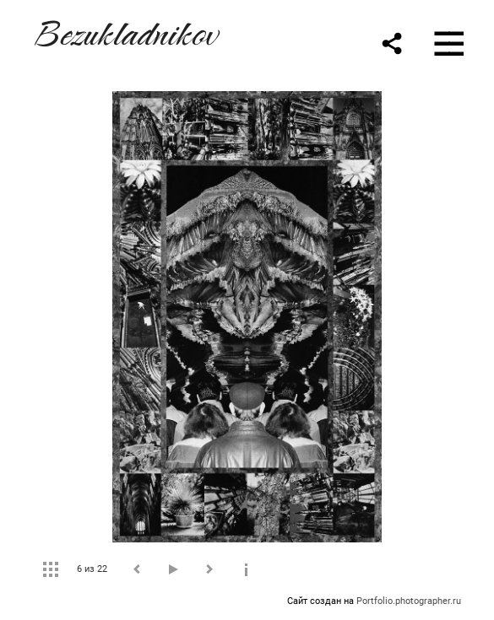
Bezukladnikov (125, 31)
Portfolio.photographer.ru (408, 601)
